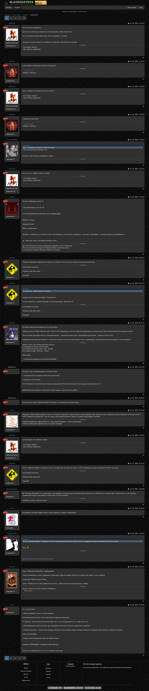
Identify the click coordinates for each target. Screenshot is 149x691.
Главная (8, 7)
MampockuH (27, 70)
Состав (48, 674)
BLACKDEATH (74, 688)
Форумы (17, 7)
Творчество (16, 15)
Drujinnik (12, 258)
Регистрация (132, 7)
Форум (48, 671)
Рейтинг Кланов (26, 671)
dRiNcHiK (12, 23)
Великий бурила (12, 489)
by (93, 688)
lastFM (49, 559)
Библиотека (26, 680)
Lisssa (12, 508)
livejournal (26, 559)
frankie (12, 410)
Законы (25, 674)
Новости (48, 668)
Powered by (55, 688)
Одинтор (12, 61)
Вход (141, 7)
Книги (25, 15)
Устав (48, 677)
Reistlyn (12, 567)
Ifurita (12, 605)
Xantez (12, 197)
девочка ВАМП (12, 139)
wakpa (43, 559)
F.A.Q (26, 677)
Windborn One (12, 533)
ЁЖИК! (12, 323)
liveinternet (34, 559)
